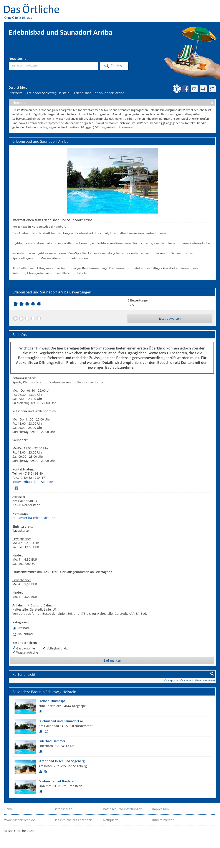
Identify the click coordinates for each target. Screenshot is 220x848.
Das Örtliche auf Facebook (73, 820)
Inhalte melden (163, 820)
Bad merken (112, 660)
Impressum (160, 809)
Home (8, 809)
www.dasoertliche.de (19, 820)
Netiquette (111, 820)
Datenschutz (63, 809)
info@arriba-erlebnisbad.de (32, 482)
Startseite (16, 93)
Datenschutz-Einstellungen (122, 809)
